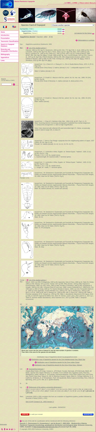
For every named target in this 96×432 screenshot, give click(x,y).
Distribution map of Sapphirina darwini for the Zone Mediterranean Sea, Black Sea (58, 359)
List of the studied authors (37, 48)
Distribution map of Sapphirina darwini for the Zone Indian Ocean (58, 362)
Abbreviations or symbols (86, 40)
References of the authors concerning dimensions (45, 387)
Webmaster (3, 424)
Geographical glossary (36, 369)
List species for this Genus (83, 33)
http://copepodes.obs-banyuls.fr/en (45, 427)
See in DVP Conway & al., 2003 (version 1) (40, 402)
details (60, 29)
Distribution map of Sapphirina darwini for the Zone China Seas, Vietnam (58, 365)
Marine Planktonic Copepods (25, 1)
